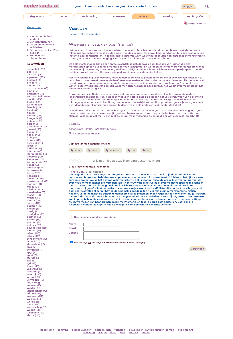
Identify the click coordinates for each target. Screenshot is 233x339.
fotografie (32, 118)
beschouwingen (81, 329)
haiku (30, 132)
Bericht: (73, 232)
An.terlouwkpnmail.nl (86, 133)
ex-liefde (32, 104)
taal (29, 260)
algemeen (33, 77)
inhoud (154, 6)
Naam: (72, 224)
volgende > (93, 34)
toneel (31, 266)
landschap (33, 167)
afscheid (32, 74)
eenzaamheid (35, 96)
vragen (120, 6)
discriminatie (35, 88)
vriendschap (34, 290)
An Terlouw (87, 129)
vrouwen (32, 296)
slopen (93, 150)
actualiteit (33, 69)
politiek (31, 225)
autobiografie (195, 16)
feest (30, 110)
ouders (31, 208)
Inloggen (188, 6)
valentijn (32, 274)
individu (32, 148)
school (31, 241)
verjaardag (33, 282)
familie (31, 107)
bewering (167, 16)
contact (141, 6)
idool (30, 145)
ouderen (32, 206)
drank (30, 91)
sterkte (31, 258)
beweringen (136, 329)
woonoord (33, 312)
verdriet (31, 277)
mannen (32, 184)
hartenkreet (118, 16)
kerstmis (32, 156)
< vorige (73, 34)
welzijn (31, 299)
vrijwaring (89, 332)
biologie (32, 82)
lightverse (33, 175)
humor (31, 140)
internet (32, 151)
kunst (30, 164)
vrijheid (31, 293)
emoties (32, 99)
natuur (31, 200)
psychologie (34, 227)
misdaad (32, 189)
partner (31, 216)
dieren (31, 85)
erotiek (31, 102)
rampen (31, 230)
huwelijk (32, 143)
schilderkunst (35, 238)
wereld (31, 301)
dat (131, 150)
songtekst (33, 249)
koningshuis (34, 162)
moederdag (34, 192)
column (62, 16)
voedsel (31, 288)
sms (29, 247)
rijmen (78, 6)
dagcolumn (37, 16)
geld (29, 123)
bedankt (32, 80)
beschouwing (89, 16)
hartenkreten (103, 329)
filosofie (31, 115)
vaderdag (32, 268)
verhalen (119, 329)
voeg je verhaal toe (197, 23)
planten (31, 222)
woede (31, 310)
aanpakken (113, 150)
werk (30, 304)
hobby (31, 137)
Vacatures (34, 27)
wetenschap (34, 307)
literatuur (32, 178)
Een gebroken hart (41, 42)
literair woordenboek (99, 6)
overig (30, 211)
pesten (31, 219)
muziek (31, 197)
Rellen (75, 150)
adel (29, 71)
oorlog (31, 203)
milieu (31, 186)
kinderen (32, 159)
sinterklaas (33, 244)
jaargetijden (34, 154)
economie (33, 93)
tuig (146, 150)
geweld (31, 129)
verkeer (31, 285)
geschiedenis (35, 126)
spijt (29, 252)
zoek (122, 332)
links (130, 6)
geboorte (32, 121)
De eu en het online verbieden (42, 46)
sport (30, 255)
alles (82, 34)
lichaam (32, 170)
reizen (30, 233)
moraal (31, 195)
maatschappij (35, 181)
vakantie (32, 271)
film (29, 112)
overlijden (33, 214)
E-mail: (73, 228)
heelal (30, 134)
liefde (30, 173)
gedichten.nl (185, 329)
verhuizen (33, 279)
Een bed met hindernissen (38, 57)
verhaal (143, 16)
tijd (29, 263)
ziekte (30, 315)
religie (31, 236)
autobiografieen (154, 329)
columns (63, 329)
